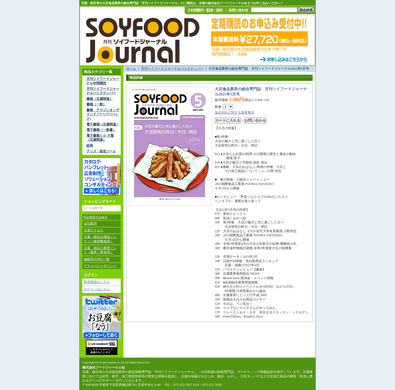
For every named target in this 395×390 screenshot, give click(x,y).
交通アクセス (93, 230)
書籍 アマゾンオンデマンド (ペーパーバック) (102, 114)
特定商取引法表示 (95, 217)
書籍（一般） (96, 104)
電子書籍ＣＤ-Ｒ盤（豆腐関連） (100, 138)
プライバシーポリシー (100, 266)
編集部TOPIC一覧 (96, 259)
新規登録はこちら (97, 282)
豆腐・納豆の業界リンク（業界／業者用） (100, 250)
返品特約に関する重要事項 (234, 112)
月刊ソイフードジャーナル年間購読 (102, 81)
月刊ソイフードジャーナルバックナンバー (102, 91)
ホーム (131, 69)
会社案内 (90, 223)
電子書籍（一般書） (101, 130)
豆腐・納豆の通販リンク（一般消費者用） (100, 239)
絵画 (89, 145)
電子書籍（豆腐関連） (102, 124)
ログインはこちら (97, 289)
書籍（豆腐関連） (99, 99)
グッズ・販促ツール (101, 151)
